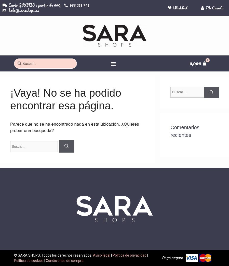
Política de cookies (29, 261)
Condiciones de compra (65, 261)
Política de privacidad (129, 255)
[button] (113, 63)
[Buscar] (66, 146)
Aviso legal (101, 255)
